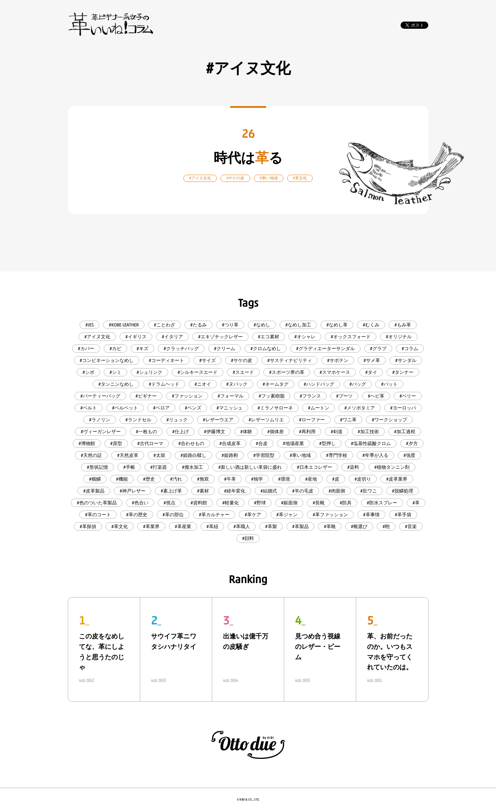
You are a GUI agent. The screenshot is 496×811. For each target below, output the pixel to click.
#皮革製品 (93, 491)
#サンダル (405, 360)
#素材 (203, 491)
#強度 (409, 455)
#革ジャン (287, 514)
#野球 (260, 502)
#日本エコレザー (314, 467)
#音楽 (411, 526)
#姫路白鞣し (193, 455)
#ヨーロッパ (403, 408)
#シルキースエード (198, 372)
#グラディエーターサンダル (325, 348)
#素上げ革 (171, 491)
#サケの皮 (241, 360)
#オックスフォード (351, 336)
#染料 (353, 467)
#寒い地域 (300, 455)
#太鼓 (159, 455)
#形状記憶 (97, 467)
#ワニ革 (348, 419)
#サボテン (337, 360)
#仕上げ (180, 431)
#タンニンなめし (116, 384)
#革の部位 (173, 514)
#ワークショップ (389, 419)
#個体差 (275, 431)
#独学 (257, 479)
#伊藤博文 (214, 431)
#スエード (243, 372)
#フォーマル (230, 396)
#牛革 (230, 479)
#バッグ (357, 384)
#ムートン (318, 408)
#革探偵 (88, 526)
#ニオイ (203, 384)
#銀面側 (289, 502)
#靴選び (359, 526)
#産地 (311, 479)
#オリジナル (399, 336)
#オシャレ (305, 336)
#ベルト (88, 408)
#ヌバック (236, 384)
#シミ (115, 372)
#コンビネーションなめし (107, 360)
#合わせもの (191, 443)
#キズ (142, 348)
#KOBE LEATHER (124, 324)
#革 (416, 502)
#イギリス (136, 336)
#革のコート (98, 514)
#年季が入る (375, 455)
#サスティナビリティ (289, 360)
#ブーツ (344, 396)
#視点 (169, 502)
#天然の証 (91, 455)
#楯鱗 (95, 479)
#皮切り (362, 479)
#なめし (262, 324)
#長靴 (319, 502)
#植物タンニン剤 (392, 467)
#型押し (327, 443)
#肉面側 (337, 491)
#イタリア (172, 336)
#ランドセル (138, 419)
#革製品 (300, 526)
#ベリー (407, 396)
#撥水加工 (192, 467)
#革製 (271, 526)
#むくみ (371, 324)
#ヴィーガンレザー (101, 431)
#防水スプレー (382, 502)
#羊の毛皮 (302, 491)
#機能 (122, 479)
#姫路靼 (230, 455)
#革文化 (119, 526)
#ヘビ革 (376, 396)
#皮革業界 (396, 479)
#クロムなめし (265, 348)
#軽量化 (230, 502)
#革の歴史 (136, 514)
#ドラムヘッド (164, 384)
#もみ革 (402, 324)
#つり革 (230, 324)
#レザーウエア (218, 419)
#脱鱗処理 (402, 491)
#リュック (177, 419)
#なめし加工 (298, 324)
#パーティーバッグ (100, 396)
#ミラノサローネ (275, 408)
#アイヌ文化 (97, 336)
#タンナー (403, 372)
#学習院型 (263, 455)
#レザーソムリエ (266, 419)
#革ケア (253, 514)
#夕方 (412, 443)
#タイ (371, 372)
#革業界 (151, 526)
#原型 (116, 443)
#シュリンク (149, 372)
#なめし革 (337, 324)
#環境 (284, 479)
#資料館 (199, 502)
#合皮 (262, 443)
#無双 (203, 479)
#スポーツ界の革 (286, 372)
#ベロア (161, 408)
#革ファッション (330, 514)
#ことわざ (164, 324)
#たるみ (198, 324)
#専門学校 (336, 455)
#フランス (310, 396)
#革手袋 (403, 514)
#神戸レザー (133, 491)
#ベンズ (193, 408)
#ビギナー (146, 396)
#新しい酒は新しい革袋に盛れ (250, 467)
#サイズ (207, 360)
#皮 (335, 479)
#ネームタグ (276, 384)
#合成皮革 (230, 443)
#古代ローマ (150, 443)
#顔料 (248, 538)
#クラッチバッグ (181, 348)
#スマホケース (335, 372)
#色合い (140, 502)
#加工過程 (404, 431)
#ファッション (187, 396)
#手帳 (129, 467)
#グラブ (378, 348)
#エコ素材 (268, 336)
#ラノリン (99, 419)
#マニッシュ (229, 408)
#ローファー (312, 419)
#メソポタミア (359, 408)
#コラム (410, 348)
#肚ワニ (368, 491)
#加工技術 (368, 431)
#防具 (346, 502)
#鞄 (386, 526)
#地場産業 (293, 443)
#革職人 (241, 526)
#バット (389, 384)
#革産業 (183, 526)
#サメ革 (371, 360)
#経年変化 (234, 491)
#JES (89, 324)
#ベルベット (125, 408)
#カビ (115, 348)
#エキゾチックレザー (220, 336)
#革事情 (371, 514)
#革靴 (330, 526)
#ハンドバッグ (319, 384)
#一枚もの (146, 431)
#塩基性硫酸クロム (371, 443)
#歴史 (149, 479)
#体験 (246, 431)
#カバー (86, 348)
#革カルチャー (214, 514)
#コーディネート (166, 360)
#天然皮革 (127, 455)
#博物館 (87, 443)
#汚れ (176, 479)
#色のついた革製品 (97, 502)
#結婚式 (268, 491)
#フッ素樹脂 (272, 396)
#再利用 (307, 431)
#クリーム (224, 348)
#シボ (88, 372)
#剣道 (337, 431)
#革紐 (212, 526)
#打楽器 (158, 467)
